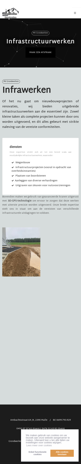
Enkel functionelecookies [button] (37, 453)
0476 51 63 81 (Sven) (53, 429)
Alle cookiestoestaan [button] (62, 453)
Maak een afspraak (40, 52)
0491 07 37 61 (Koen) (28, 429)
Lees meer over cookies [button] (39, 445)
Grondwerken (15, 441)
